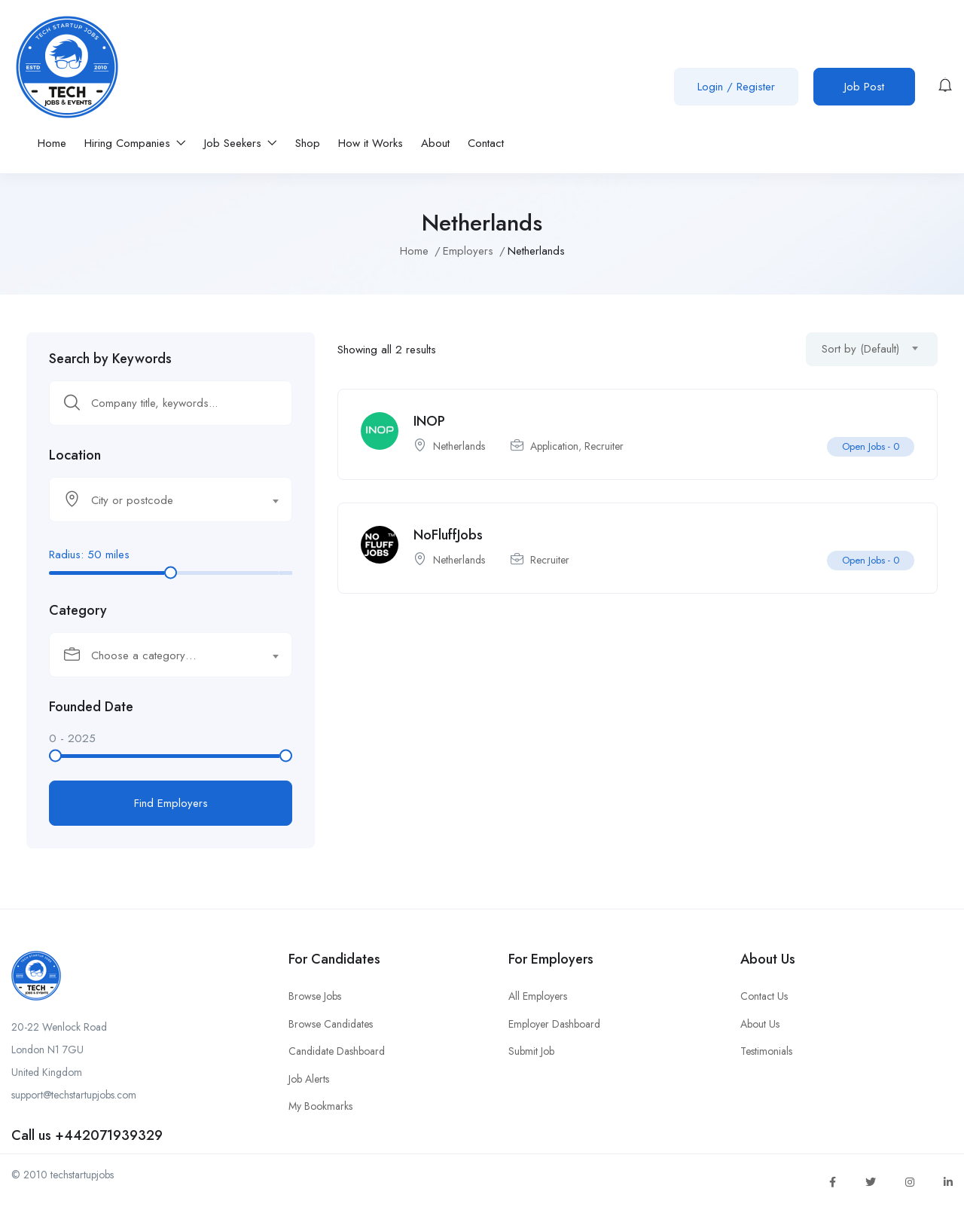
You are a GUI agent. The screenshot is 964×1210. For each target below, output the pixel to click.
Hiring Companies (135, 143)
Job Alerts (308, 1078)
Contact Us (764, 996)
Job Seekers (240, 143)
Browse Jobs (314, 996)
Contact (486, 143)
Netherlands (459, 446)
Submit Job (531, 1051)
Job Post (864, 86)
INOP (429, 421)
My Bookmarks (320, 1106)
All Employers (537, 996)
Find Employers (171, 803)
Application (554, 446)
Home (52, 143)
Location (75, 455)
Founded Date (91, 706)
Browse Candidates (330, 1023)
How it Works (370, 143)
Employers (468, 251)
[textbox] (161, 500)
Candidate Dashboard (336, 1051)
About (435, 143)
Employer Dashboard (554, 1023)
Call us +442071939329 (87, 1135)
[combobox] (170, 499)
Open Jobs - (870, 446)
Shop (307, 143)
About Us (759, 1023)
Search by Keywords (110, 358)
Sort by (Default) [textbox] (860, 349)
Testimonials (766, 1051)
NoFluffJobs (448, 535)
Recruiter (604, 446)
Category (78, 610)
